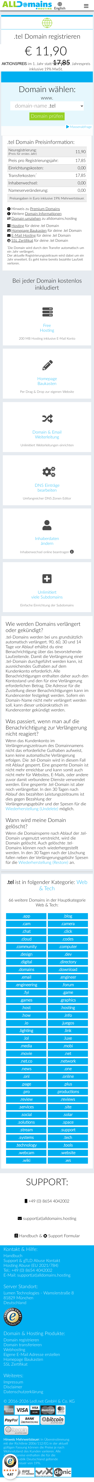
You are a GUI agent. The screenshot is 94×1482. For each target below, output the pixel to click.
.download (67, 973)
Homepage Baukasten (29, 234)
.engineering (26, 988)
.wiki (26, 1164)
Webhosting (14, 1353)
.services (26, 1111)
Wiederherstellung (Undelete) (32, 812)
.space (67, 1126)
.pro (26, 1095)
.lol (26, 1042)
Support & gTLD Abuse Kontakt (31, 1264)
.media (26, 1049)
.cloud (26, 943)
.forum (68, 988)
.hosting (68, 1011)
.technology (26, 1149)
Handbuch (26, 1239)
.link (67, 1034)
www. (47, 101)
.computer (68, 950)
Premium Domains (45, 212)
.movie (26, 1057)
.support (67, 1133)
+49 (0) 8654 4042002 (47, 1205)
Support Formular (61, 1239)
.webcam (26, 1156)
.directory (67, 965)
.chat (26, 935)
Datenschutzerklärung (23, 1395)
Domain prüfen (47, 119)
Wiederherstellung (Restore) (43, 866)
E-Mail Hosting (23, 239)
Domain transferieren (22, 1348)
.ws (68, 1164)
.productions (68, 1095)
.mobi (68, 1049)
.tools (68, 1149)
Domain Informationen (43, 217)
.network (68, 1065)
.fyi (26, 996)
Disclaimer (12, 1390)
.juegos (68, 1027)
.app (26, 920)
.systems (26, 1141)
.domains (26, 973)
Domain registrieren (21, 1344)
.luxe (68, 1042)
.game (68, 996)
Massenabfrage (79, 130)
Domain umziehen (26, 222)
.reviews (67, 1103)
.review (26, 1103)
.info (68, 1019)
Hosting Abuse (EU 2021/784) (30, 1269)
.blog (67, 920)
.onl (26, 1080)
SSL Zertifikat (22, 244)
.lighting (26, 1034)
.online (68, 1080)
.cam (26, 927)
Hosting (17, 229)
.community (26, 950)
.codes (67, 943)
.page (26, 1088)
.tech (67, 1141)
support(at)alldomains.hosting (47, 1222)
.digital (26, 965)
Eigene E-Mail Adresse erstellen (31, 1358)
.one (68, 1072)
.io (26, 1027)
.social (26, 1118)
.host (26, 1011)
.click (67, 935)
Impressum (13, 1386)
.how (26, 1019)
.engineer (68, 981)
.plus (68, 1088)
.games (26, 1004)
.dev (68, 958)
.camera (68, 927)
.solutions (26, 1126)
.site (67, 1111)
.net (67, 1057)
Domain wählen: (47, 93)
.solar (68, 1118)
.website (67, 1156)
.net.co (26, 1065)
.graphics (68, 1004)
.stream (26, 1133)
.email (26, 981)
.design (26, 958)
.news (26, 1072)
